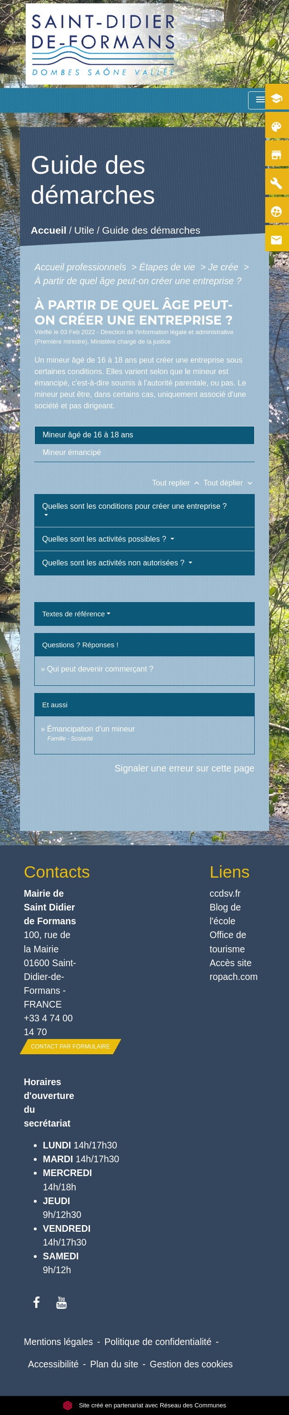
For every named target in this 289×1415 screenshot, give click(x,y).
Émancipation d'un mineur (91, 729)
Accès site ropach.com (233, 970)
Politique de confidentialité (157, 1341)
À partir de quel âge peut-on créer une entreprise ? (137, 281)
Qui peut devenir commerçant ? (100, 669)
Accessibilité (53, 1364)
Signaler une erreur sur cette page (185, 768)
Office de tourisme (227, 942)
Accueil (49, 230)
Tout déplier (228, 483)
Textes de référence (73, 614)
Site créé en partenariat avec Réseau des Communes (144, 1405)
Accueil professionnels (81, 267)
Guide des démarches (151, 230)
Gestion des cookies (191, 1364)
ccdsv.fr (224, 893)
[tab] (144, 435)
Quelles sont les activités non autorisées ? (114, 563)
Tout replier (178, 483)
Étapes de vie (169, 267)
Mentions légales (58, 1341)
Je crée (224, 267)
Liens (229, 871)
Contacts (52, 871)
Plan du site (114, 1364)
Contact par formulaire (70, 1046)
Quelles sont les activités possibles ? (105, 539)
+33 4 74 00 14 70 (48, 1025)
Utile (84, 230)
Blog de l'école (225, 914)
